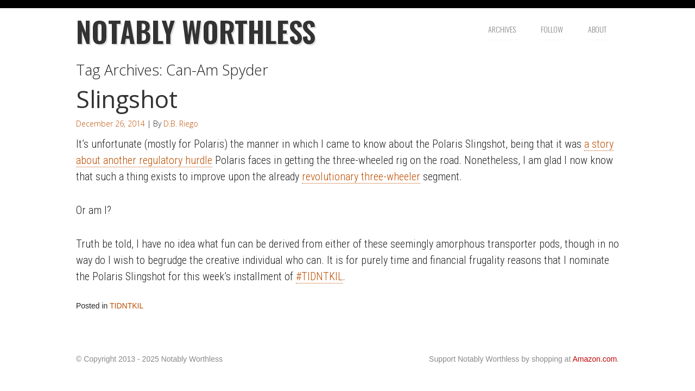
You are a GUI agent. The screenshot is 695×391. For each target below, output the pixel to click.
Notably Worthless (195, 31)
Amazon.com (594, 359)
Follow (552, 29)
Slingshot (127, 99)
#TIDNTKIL (319, 276)
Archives (502, 29)
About (597, 29)
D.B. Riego (180, 123)
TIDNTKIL (126, 305)
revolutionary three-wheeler (361, 176)
